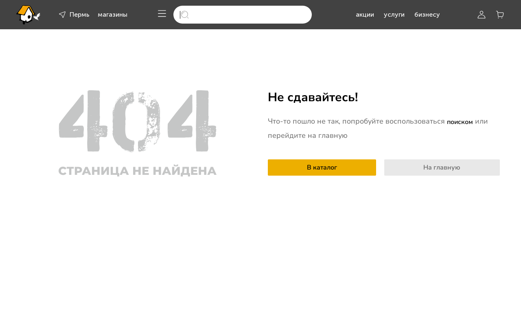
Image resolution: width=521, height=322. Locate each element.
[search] (242, 15)
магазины (112, 14)
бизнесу (427, 14)
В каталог (322, 167)
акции (365, 14)
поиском (460, 121)
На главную (441, 167)
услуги (394, 14)
